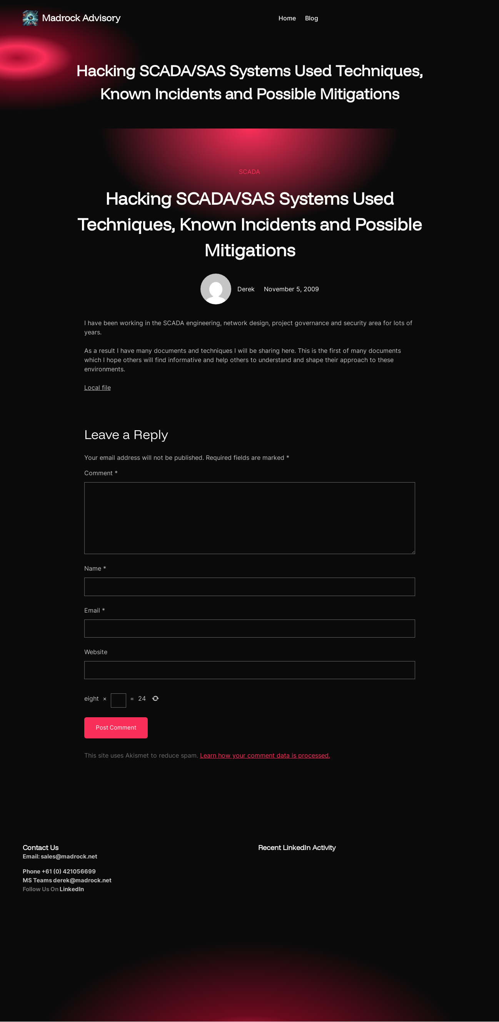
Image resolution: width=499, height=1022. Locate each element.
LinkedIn (72, 889)
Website (95, 652)
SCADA (249, 171)
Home (287, 18)
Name (95, 568)
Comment (101, 473)
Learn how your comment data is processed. (265, 755)
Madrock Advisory (81, 17)
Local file (97, 387)
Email (94, 610)
